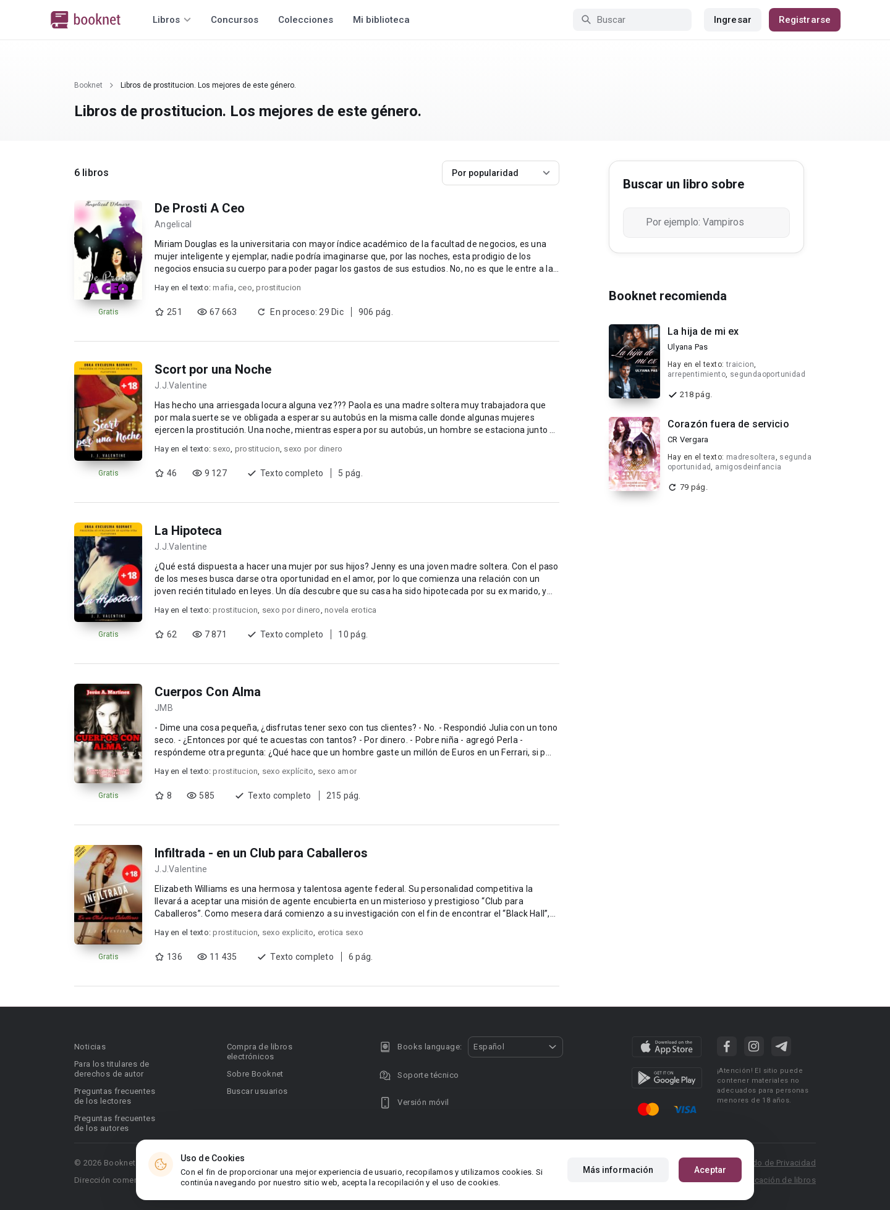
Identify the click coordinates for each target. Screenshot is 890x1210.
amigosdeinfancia (748, 467)
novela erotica (350, 610)
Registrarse (805, 19)
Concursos (234, 19)
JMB (164, 708)
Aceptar (710, 1170)
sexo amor (337, 771)
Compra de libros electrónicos (259, 1051)
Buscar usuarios (257, 1091)
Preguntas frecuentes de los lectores (114, 1096)
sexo (222, 448)
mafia (223, 287)
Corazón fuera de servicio (728, 424)
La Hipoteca (188, 530)
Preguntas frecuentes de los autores (114, 1123)
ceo (245, 287)
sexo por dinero (313, 448)
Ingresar (733, 19)
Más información (618, 1170)
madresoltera (751, 457)
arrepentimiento (697, 374)
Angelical (173, 224)
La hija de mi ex (703, 331)
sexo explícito (288, 771)
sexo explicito (288, 932)
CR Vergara (688, 439)
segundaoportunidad (767, 374)
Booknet (88, 85)
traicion (740, 364)
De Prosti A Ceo (200, 208)
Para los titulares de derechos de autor (111, 1068)
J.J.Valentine (181, 385)
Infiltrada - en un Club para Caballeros (261, 853)
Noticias (90, 1046)
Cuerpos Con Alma (208, 691)
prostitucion (278, 287)
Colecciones (305, 19)
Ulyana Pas (688, 346)
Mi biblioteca (381, 19)
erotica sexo (340, 932)
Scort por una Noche (213, 369)
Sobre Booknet (255, 1073)
